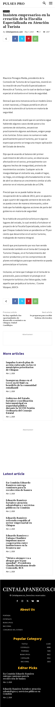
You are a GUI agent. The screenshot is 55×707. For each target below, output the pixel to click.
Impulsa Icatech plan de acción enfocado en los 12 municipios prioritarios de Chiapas (21, 366)
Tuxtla (6, 11)
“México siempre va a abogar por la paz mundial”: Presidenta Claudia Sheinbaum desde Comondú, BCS (21, 563)
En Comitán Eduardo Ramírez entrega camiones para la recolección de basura (19, 486)
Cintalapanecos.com (14, 32)
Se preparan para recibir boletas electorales (41, 316)
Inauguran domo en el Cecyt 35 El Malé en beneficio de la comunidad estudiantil (21, 384)
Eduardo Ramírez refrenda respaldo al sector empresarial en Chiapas (19, 522)
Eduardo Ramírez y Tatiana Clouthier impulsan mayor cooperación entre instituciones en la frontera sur (17, 541)
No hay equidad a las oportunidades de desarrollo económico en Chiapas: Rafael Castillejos (14, 320)
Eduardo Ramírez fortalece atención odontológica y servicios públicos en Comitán (20, 504)
